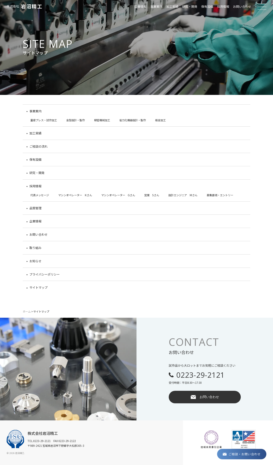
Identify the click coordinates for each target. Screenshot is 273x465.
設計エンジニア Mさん (182, 195)
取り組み (35, 247)
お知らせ (35, 261)
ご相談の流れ (38, 146)
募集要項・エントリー (220, 195)
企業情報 (140, 6)
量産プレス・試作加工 (43, 120)
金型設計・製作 (75, 120)
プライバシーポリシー (44, 274)
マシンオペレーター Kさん (75, 195)
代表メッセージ (39, 195)
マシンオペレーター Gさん (118, 195)
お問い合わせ (242, 6)
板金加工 (160, 120)
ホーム (27, 311)
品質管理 (35, 208)
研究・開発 (189, 6)
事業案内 (156, 6)
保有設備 (207, 6)
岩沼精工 (24, 6)
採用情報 (223, 6)
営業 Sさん (151, 195)
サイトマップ (38, 287)
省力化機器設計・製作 (132, 120)
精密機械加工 (102, 120)
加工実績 (172, 6)
